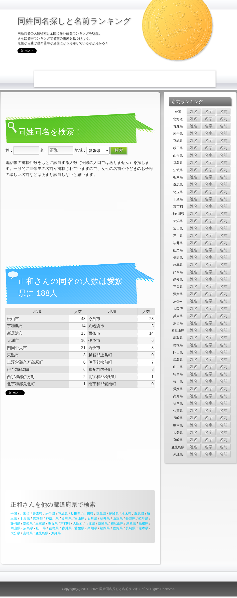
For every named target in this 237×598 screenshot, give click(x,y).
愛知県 (28, 523)
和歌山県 (117, 523)
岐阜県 (143, 518)
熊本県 (143, 528)
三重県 (40, 523)
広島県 (28, 528)
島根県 (143, 523)
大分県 (15, 533)
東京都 (38, 518)
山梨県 (118, 518)
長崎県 (130, 528)
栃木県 (126, 514)
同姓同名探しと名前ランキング (74, 20)
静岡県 (15, 523)
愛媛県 (79, 528)
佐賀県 (118, 528)
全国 (13, 514)
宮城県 (63, 514)
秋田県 (76, 514)
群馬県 (139, 514)
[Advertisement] (64, 77)
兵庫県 (90, 523)
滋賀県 (53, 523)
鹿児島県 (41, 533)
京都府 (65, 523)
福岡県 (105, 528)
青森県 (38, 514)
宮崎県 (28, 533)
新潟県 (67, 518)
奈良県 (103, 523)
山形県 (88, 514)
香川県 (67, 528)
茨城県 (114, 514)
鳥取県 (131, 523)
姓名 (194, 111)
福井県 (105, 518)
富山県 (79, 518)
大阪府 (78, 523)
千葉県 (25, 518)
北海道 (25, 514)
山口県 (41, 528)
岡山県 (15, 528)
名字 (209, 111)
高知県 (92, 528)
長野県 (130, 518)
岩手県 (50, 514)
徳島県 (54, 528)
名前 (224, 111)
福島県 (101, 514)
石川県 (92, 518)
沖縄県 (56, 533)
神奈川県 (52, 518)
